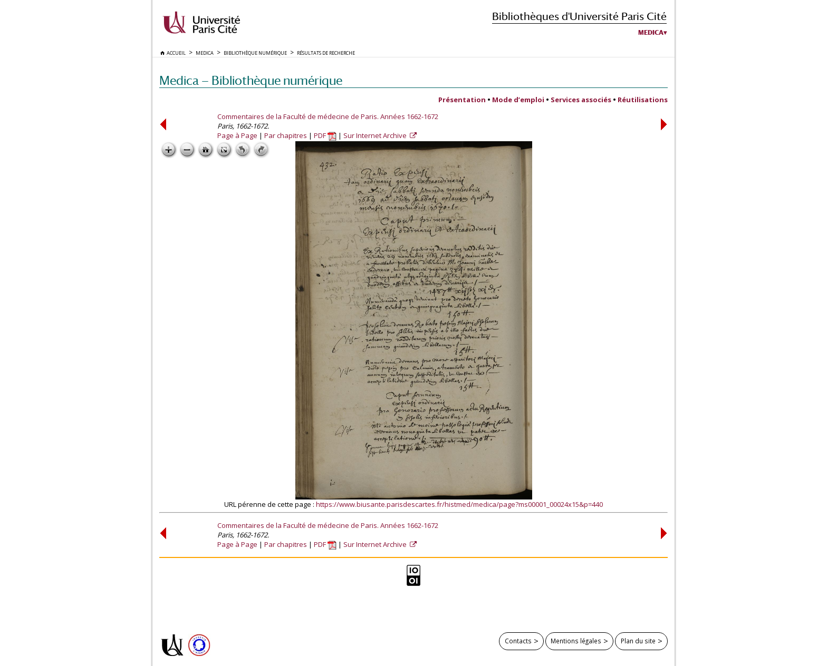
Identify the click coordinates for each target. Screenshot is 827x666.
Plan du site (638, 640)
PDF (325, 135)
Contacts (518, 640)
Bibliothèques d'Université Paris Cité (579, 16)
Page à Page (237, 135)
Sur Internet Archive (375, 135)
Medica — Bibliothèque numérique (250, 80)
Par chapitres (285, 135)
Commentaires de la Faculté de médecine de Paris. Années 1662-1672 (327, 116)
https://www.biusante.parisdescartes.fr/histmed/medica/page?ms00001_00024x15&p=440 (459, 504)
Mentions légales (576, 640)
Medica (650, 32)
